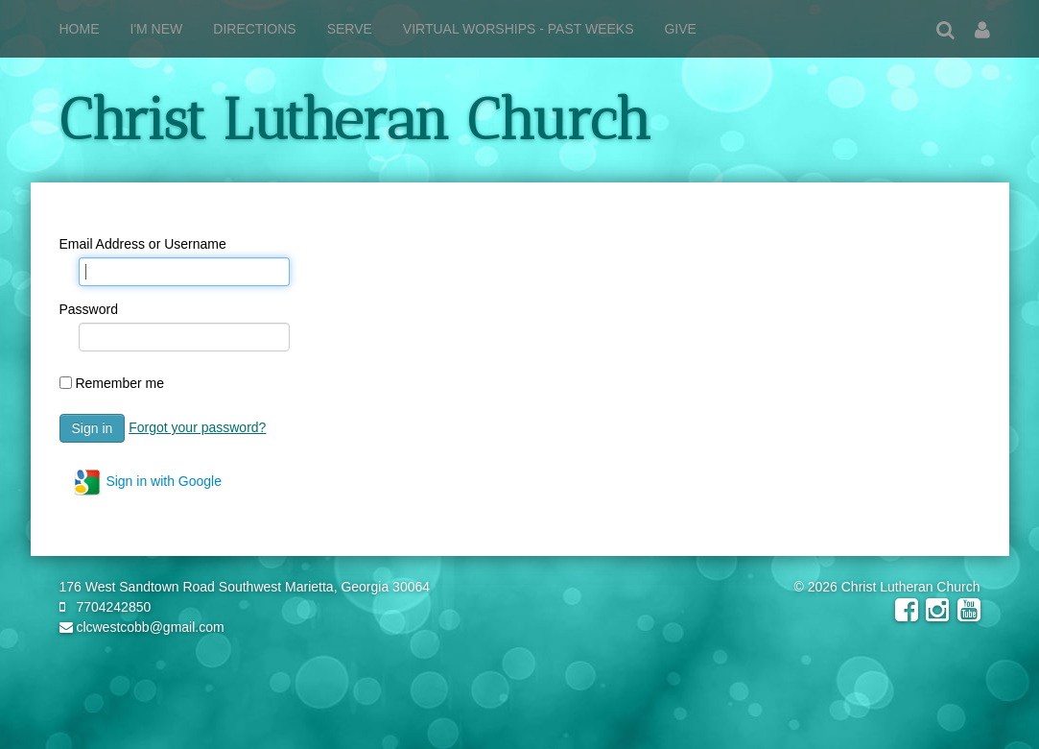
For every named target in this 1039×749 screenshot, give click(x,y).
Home (79, 28)
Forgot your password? (197, 427)
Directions (254, 28)
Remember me (119, 383)
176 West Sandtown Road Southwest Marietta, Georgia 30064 (245, 586)
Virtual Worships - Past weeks (518, 28)
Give (680, 28)
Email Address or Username (142, 244)
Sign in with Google (147, 482)
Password (88, 309)
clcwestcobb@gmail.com (141, 627)
